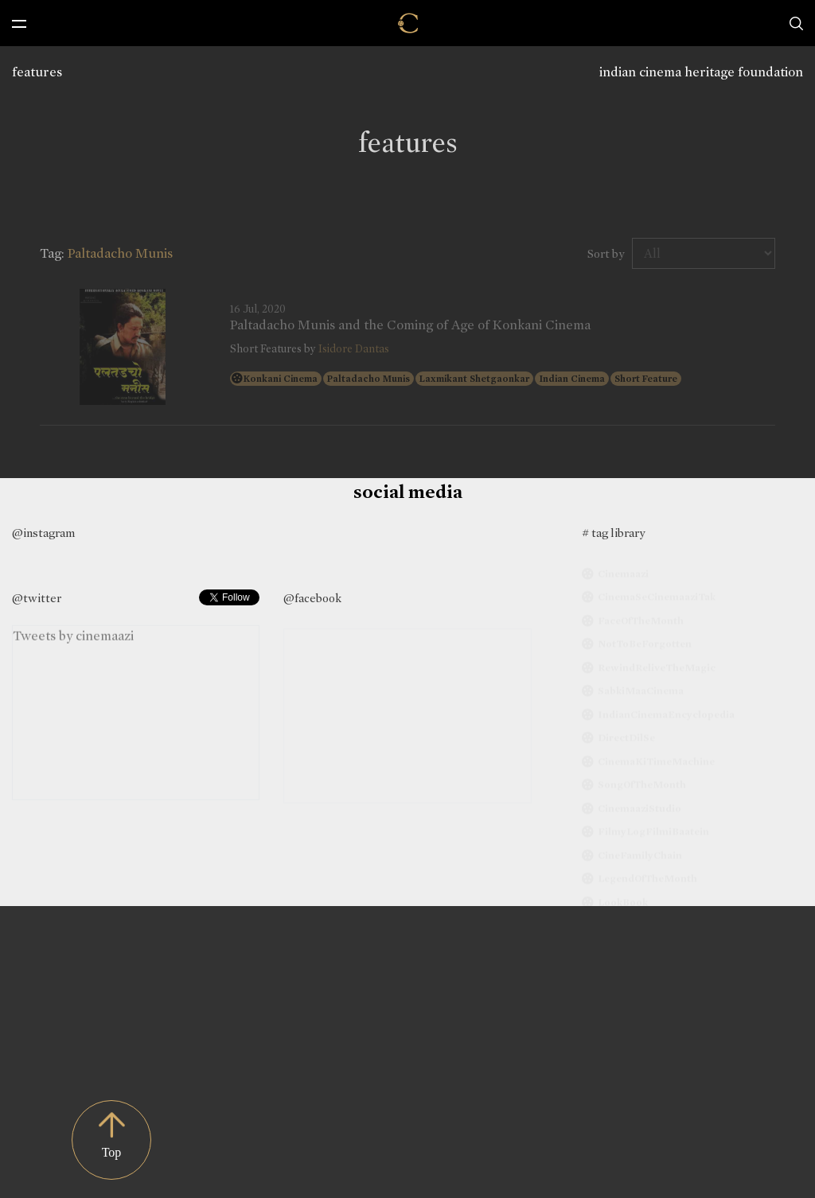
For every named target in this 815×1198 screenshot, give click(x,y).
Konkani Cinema (281, 378)
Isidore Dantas (353, 349)
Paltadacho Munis (368, 378)
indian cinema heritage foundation (701, 72)
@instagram (43, 533)
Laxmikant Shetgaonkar (474, 378)
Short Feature (645, 378)
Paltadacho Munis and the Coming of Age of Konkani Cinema (410, 325)
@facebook (312, 598)
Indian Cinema (572, 378)
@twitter (36, 598)
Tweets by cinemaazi (73, 638)
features (37, 72)
